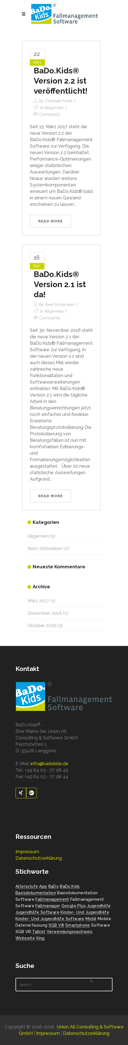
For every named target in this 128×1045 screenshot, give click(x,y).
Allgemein (54, 107)
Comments (49, 114)
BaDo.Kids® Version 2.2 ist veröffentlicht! (60, 81)
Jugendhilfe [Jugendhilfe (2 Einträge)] (99, 906)
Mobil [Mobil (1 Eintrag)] (91, 918)
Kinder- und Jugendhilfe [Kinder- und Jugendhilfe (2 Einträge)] (84, 912)
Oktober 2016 (42, 625)
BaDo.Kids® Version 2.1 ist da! (60, 284)
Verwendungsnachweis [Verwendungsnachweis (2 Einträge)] (70, 931)
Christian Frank (58, 101)
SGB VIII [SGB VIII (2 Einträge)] (56, 925)
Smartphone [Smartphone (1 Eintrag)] (77, 925)
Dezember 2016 (45, 613)
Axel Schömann (59, 304)
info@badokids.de (49, 763)
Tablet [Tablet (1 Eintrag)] (38, 931)
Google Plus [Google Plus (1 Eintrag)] (73, 906)
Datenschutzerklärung (38, 858)
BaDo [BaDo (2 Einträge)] (53, 886)
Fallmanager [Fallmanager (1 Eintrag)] (47, 906)
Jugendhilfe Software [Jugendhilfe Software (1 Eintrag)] (37, 912)
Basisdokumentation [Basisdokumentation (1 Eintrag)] (35, 893)
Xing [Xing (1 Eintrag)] (40, 938)
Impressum (27, 851)
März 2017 (38, 600)
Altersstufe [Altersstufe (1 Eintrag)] (26, 886)
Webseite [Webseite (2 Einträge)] (25, 938)
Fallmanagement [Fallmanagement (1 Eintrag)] (52, 899)
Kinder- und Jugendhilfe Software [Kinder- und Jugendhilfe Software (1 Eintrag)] (49, 918)
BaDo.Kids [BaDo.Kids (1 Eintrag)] (70, 886)
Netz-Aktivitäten (45, 548)
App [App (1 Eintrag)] (43, 886)
